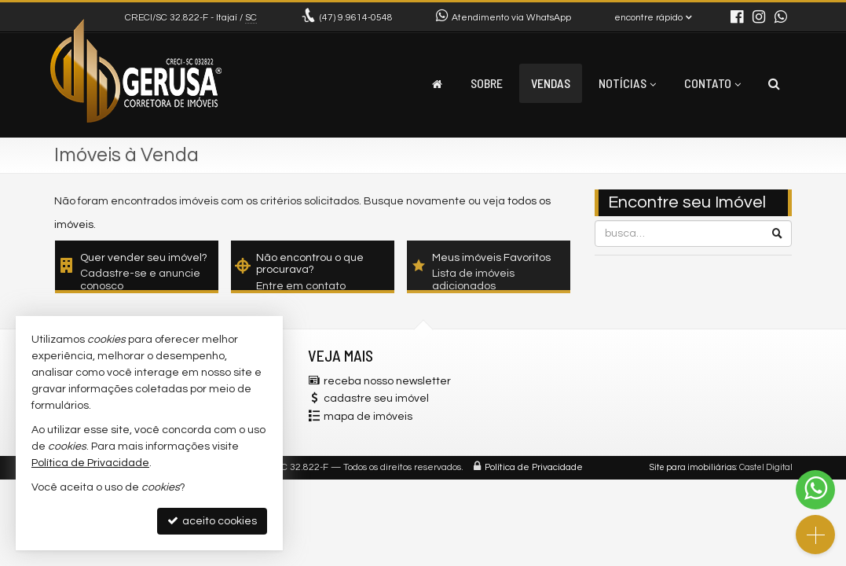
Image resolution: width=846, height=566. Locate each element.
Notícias (627, 82)
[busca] (774, 83)
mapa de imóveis (368, 416)
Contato (712, 82)
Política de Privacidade (534, 467)
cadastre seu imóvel (376, 398)
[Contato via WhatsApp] (815, 489)
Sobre (487, 82)
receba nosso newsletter (387, 381)
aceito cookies (212, 521)
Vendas (550, 82)
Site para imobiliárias (693, 467)
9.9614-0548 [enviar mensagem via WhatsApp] (356, 18)
